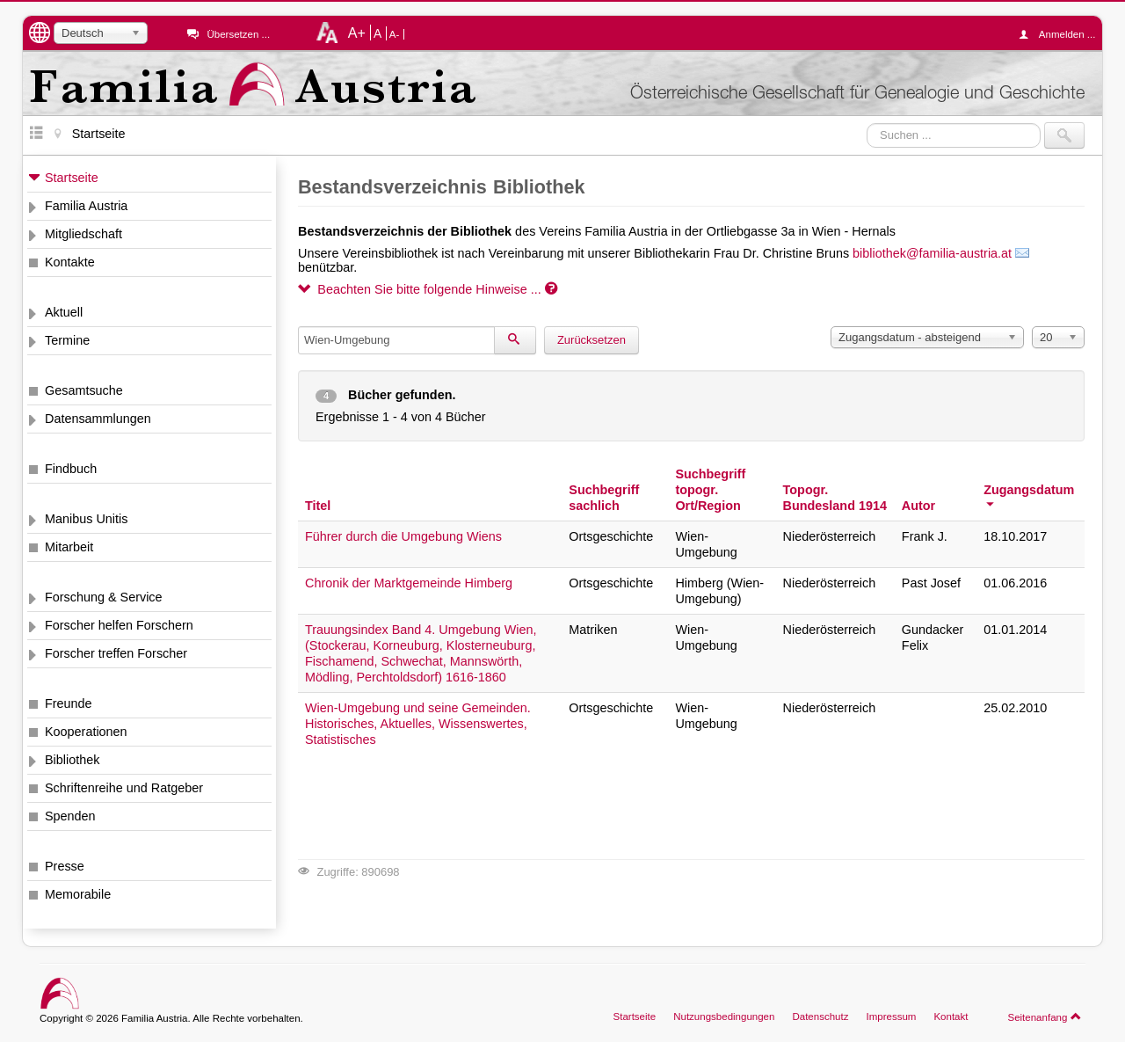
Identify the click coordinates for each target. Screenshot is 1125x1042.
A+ (357, 32)
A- (394, 34)
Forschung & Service (104, 597)
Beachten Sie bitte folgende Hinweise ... (427, 289)
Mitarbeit (69, 547)
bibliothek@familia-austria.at (932, 253)
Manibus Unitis (86, 519)
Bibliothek (72, 760)
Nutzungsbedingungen (723, 1016)
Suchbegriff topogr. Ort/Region (710, 490)
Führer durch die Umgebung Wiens (403, 536)
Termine (67, 340)
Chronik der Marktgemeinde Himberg (408, 583)
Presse (64, 866)
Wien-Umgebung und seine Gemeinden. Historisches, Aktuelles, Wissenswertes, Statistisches (418, 724)
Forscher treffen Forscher (116, 653)
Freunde (68, 703)
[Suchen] (515, 340)
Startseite (71, 178)
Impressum (891, 1016)
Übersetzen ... (238, 34)
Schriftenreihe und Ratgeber (124, 788)
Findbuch (71, 469)
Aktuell (64, 312)
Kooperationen (86, 732)
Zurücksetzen (591, 339)
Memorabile (78, 894)
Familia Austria (86, 206)
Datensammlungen (98, 419)
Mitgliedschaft (83, 234)
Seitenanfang (1044, 1016)
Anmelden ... (1062, 34)
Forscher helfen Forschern (119, 625)
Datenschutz (820, 1016)
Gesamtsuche (84, 390)
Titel (317, 506)
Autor (918, 506)
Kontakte (70, 262)
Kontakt (950, 1016)
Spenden (70, 816)
